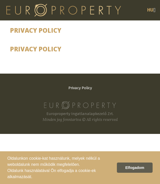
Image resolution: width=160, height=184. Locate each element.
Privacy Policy (80, 88)
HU (150, 10)
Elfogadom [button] (134, 168)
